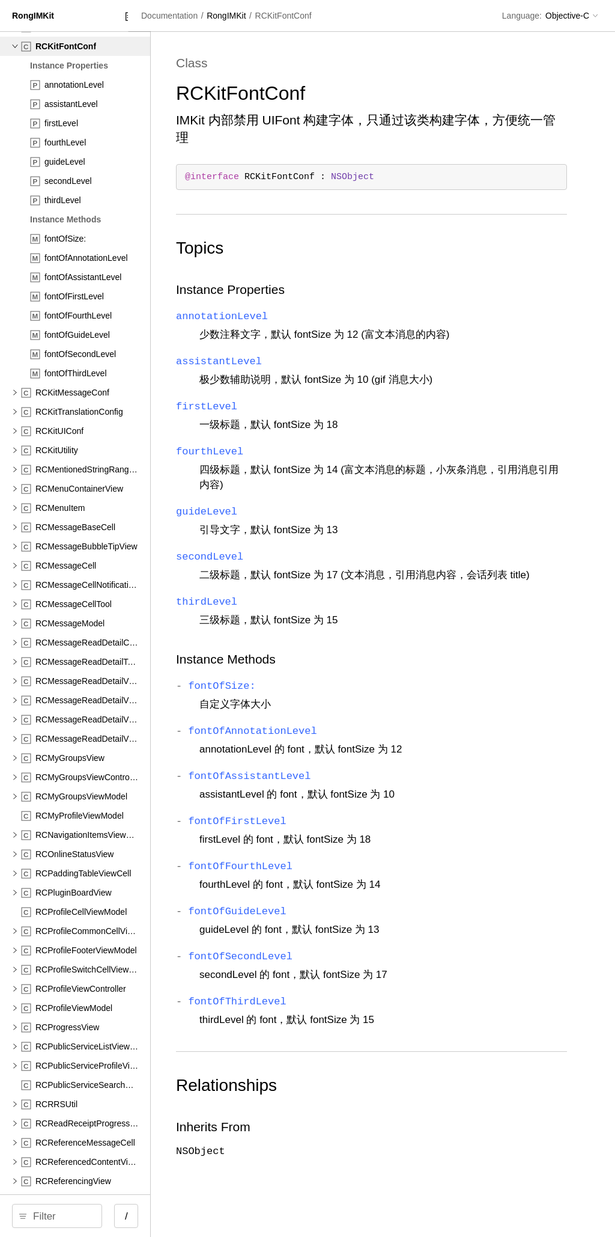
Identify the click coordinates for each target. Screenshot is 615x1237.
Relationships (338, 1100)
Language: (522, 15)
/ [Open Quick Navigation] (215, 1216)
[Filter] (106, 1216)
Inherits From (325, 1142)
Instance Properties (342, 289)
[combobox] (106, 1216)
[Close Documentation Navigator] (220, 16)
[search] (102, 1216)
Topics (312, 248)
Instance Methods (338, 674)
